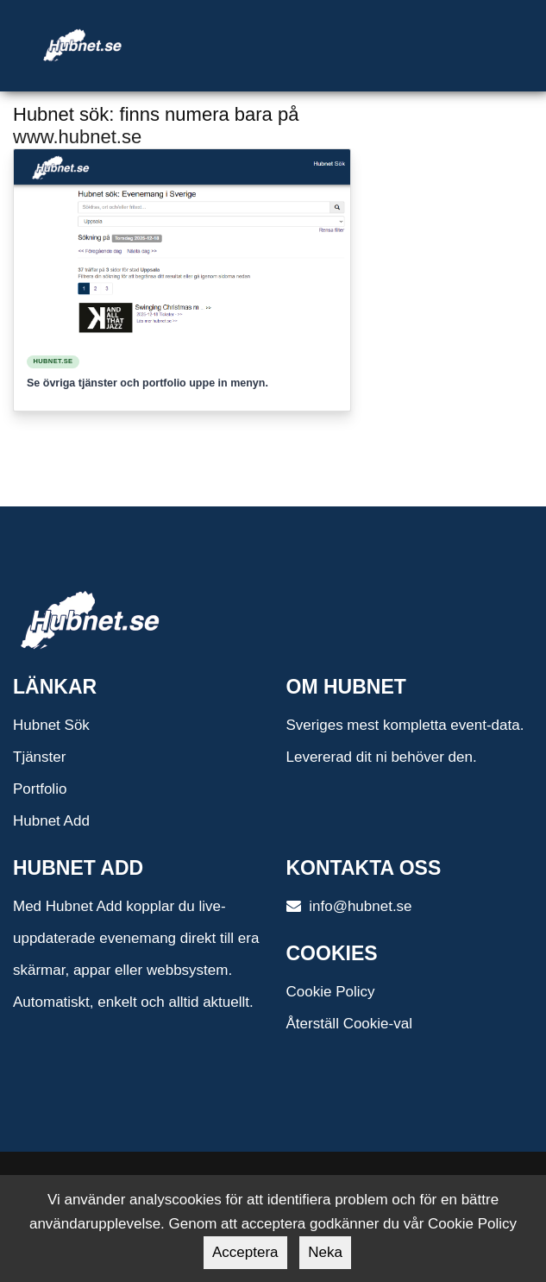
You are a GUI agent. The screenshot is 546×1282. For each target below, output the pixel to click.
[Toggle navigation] (334, 25)
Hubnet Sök (51, 725)
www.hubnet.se (77, 137)
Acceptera (245, 1252)
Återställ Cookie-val (349, 1023)
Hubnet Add (51, 821)
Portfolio (39, 789)
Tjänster (39, 757)
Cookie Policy (330, 991)
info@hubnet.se (349, 906)
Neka (325, 1252)
